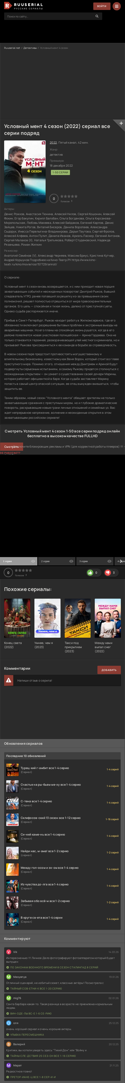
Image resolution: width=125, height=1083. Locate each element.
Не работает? (10, 453)
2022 (53, 142)
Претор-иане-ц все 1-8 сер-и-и (31, 1077)
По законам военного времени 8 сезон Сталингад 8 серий (52, 967)
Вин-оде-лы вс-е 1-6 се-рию (29, 1013)
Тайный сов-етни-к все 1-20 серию (34, 988)
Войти (101, 6)
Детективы (30, 48)
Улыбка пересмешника (25, 1034)
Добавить (109, 670)
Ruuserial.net (12, 48)
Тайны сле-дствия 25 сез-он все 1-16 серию (41, 1056)
